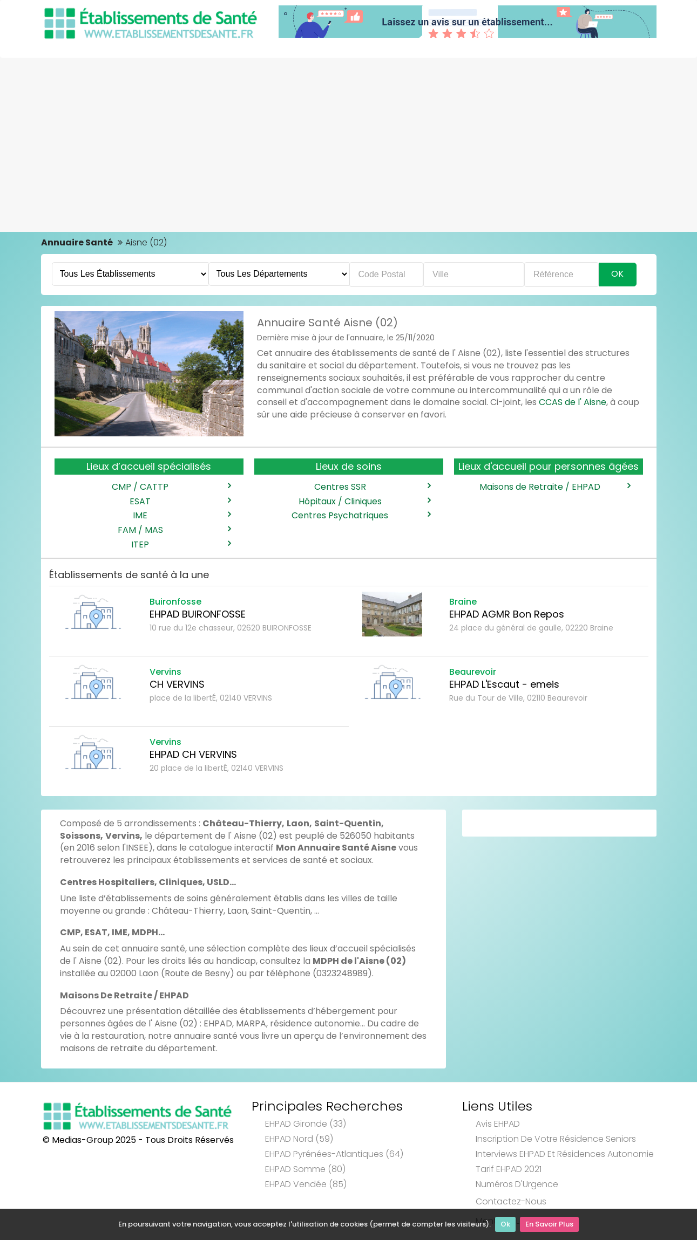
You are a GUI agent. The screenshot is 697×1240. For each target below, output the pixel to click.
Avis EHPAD (498, 1124)
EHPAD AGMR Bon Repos (506, 614)
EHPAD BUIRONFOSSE (198, 614)
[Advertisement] (349, 138)
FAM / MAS (174, 530)
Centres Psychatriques (361, 515)
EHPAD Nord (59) (299, 1139)
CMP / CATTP (171, 487)
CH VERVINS (177, 684)
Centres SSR (372, 487)
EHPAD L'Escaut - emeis (504, 684)
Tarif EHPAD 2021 (509, 1169)
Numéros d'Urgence (517, 1184)
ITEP (180, 544)
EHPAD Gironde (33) (305, 1124)
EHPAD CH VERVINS (193, 754)
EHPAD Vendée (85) (306, 1184)
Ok (505, 1224)
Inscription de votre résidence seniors (556, 1139)
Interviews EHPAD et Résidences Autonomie (565, 1154)
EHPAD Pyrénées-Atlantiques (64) (334, 1154)
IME (181, 515)
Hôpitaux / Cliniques (364, 501)
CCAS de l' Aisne (572, 402)
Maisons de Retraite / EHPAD (554, 487)
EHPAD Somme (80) (305, 1169)
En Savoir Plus (549, 1224)
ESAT (180, 501)
